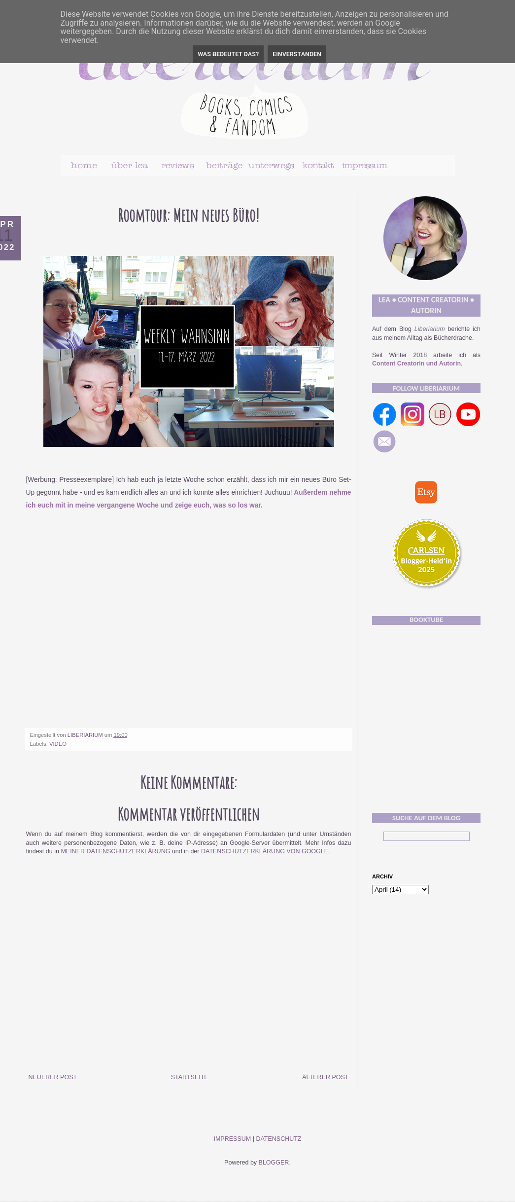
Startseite (189, 1077)
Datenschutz (278, 1138)
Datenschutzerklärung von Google (264, 851)
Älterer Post (325, 1077)
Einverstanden (297, 54)
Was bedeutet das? (228, 54)
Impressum (232, 1138)
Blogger (274, 1162)
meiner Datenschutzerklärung (115, 851)
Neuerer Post (53, 1077)
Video (58, 744)
